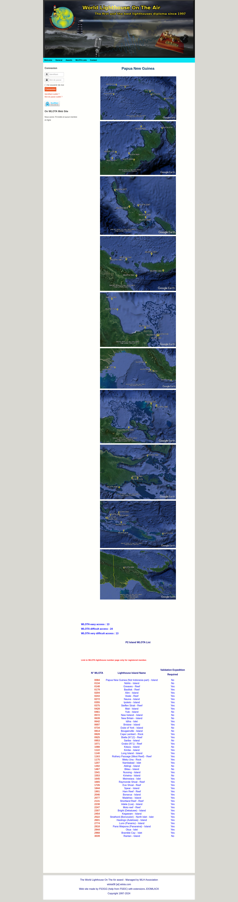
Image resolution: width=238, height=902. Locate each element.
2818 (97, 826)
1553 (97, 775)
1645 (97, 778)
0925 (97, 737)
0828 (97, 734)
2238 (97, 804)
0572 (97, 715)
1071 (97, 743)
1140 (97, 753)
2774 (97, 823)
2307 (97, 810)
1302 (97, 766)
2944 (97, 829)
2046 (97, 794)
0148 (97, 686)
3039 (97, 836)
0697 (97, 724)
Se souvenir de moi (55, 85)
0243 (97, 696)
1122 (97, 750)
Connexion (50, 89)
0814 (97, 731)
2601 (97, 820)
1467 (97, 769)
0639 (97, 718)
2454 (97, 813)
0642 (97, 721)
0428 (97, 708)
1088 (97, 747)
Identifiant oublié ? (52, 94)
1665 (97, 782)
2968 (97, 833)
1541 (97, 772)
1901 (97, 791)
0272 (97, 699)
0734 (97, 728)
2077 (97, 798)
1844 (97, 788)
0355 (97, 702)
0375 (97, 705)
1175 (97, 759)
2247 (97, 807)
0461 (97, 712)
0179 (97, 689)
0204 (97, 693)
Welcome (48, 60)
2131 (97, 801)
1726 (97, 785)
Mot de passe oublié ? (53, 97)
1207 (97, 763)
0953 (97, 740)
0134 (97, 683)
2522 (97, 817)
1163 (97, 756)
